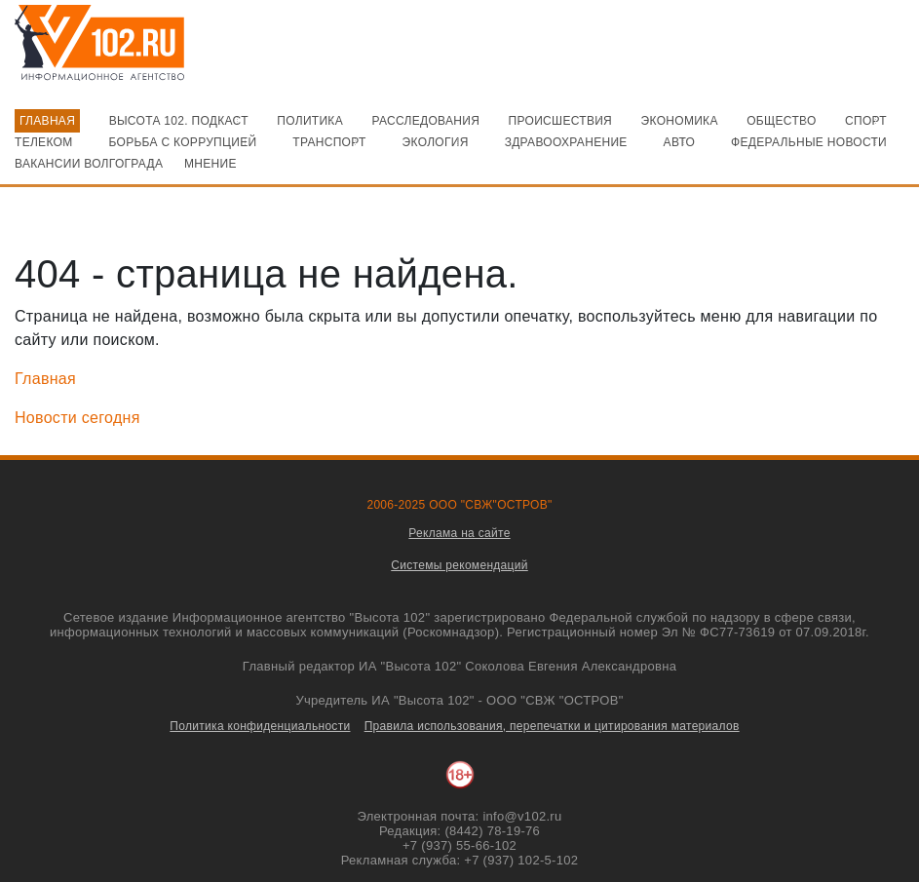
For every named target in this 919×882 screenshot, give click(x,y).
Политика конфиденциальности (260, 726)
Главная (45, 378)
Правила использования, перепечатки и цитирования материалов (552, 726)
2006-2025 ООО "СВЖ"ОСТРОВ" (459, 505)
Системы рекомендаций (459, 565)
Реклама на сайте (459, 533)
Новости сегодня (77, 417)
